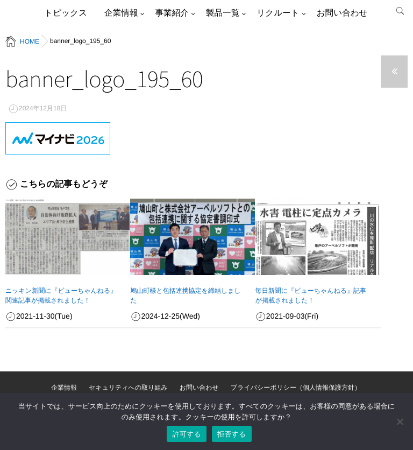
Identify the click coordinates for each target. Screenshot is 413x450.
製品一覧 (222, 13)
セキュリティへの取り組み (128, 387)
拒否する (231, 434)
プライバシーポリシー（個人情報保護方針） (296, 387)
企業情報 (121, 13)
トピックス (65, 13)
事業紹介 (171, 13)
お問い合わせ (342, 13)
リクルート (278, 13)
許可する (186, 434)
